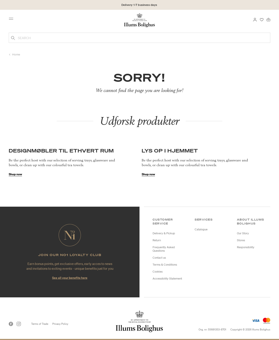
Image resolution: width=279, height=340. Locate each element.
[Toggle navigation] (12, 20)
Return (157, 240)
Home (16, 54)
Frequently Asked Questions (164, 249)
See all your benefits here (69, 278)
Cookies (158, 271)
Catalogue (201, 229)
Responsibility (245, 247)
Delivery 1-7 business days (139, 5)
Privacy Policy (60, 324)
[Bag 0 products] (268, 19)
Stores (241, 240)
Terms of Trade (39, 324)
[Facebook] (11, 324)
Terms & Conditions (165, 264)
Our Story (243, 233)
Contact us (159, 258)
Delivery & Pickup (164, 233)
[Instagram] (19, 324)
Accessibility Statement (167, 278)
